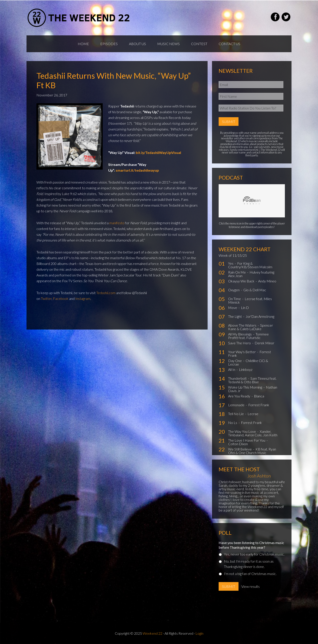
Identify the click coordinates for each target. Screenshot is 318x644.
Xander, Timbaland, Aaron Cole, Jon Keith (252, 433)
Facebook (60, 298)
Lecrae (253, 414)
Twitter (46, 298)
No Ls (233, 422)
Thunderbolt (237, 378)
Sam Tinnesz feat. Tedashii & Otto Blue (252, 380)
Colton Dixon (238, 444)
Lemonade (236, 405)
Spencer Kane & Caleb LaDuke (250, 327)
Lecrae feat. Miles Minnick (250, 300)
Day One (235, 360)
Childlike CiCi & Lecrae (248, 362)
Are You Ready (239, 396)
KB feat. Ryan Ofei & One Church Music (252, 451)
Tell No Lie (236, 414)
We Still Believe (240, 449)
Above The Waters (242, 325)
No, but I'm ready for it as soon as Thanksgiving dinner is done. (249, 564)
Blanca (259, 396)
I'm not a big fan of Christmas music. (250, 573)
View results (250, 586)
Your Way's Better (242, 352)
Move (233, 307)
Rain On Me (237, 272)
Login (199, 633)
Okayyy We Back (241, 281)
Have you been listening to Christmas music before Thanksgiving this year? (251, 544)
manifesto (116, 223)
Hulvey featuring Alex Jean (251, 274)
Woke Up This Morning (245, 387)
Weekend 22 (152, 633)
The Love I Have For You (247, 440)
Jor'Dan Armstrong (260, 316)
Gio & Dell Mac (254, 290)
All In (232, 369)
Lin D (245, 307)
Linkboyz (245, 369)
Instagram (82, 298)
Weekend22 (78, 18)
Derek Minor (264, 343)
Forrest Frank (258, 405)
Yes (231, 263)
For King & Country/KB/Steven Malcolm (250, 265)
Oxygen (234, 290)
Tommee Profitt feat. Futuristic (248, 336)
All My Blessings (240, 334)
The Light (235, 316)
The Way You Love (242, 431)
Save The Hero (240, 343)
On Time (235, 299)
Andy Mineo (267, 281)
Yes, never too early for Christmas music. (254, 554)
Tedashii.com (105, 293)
